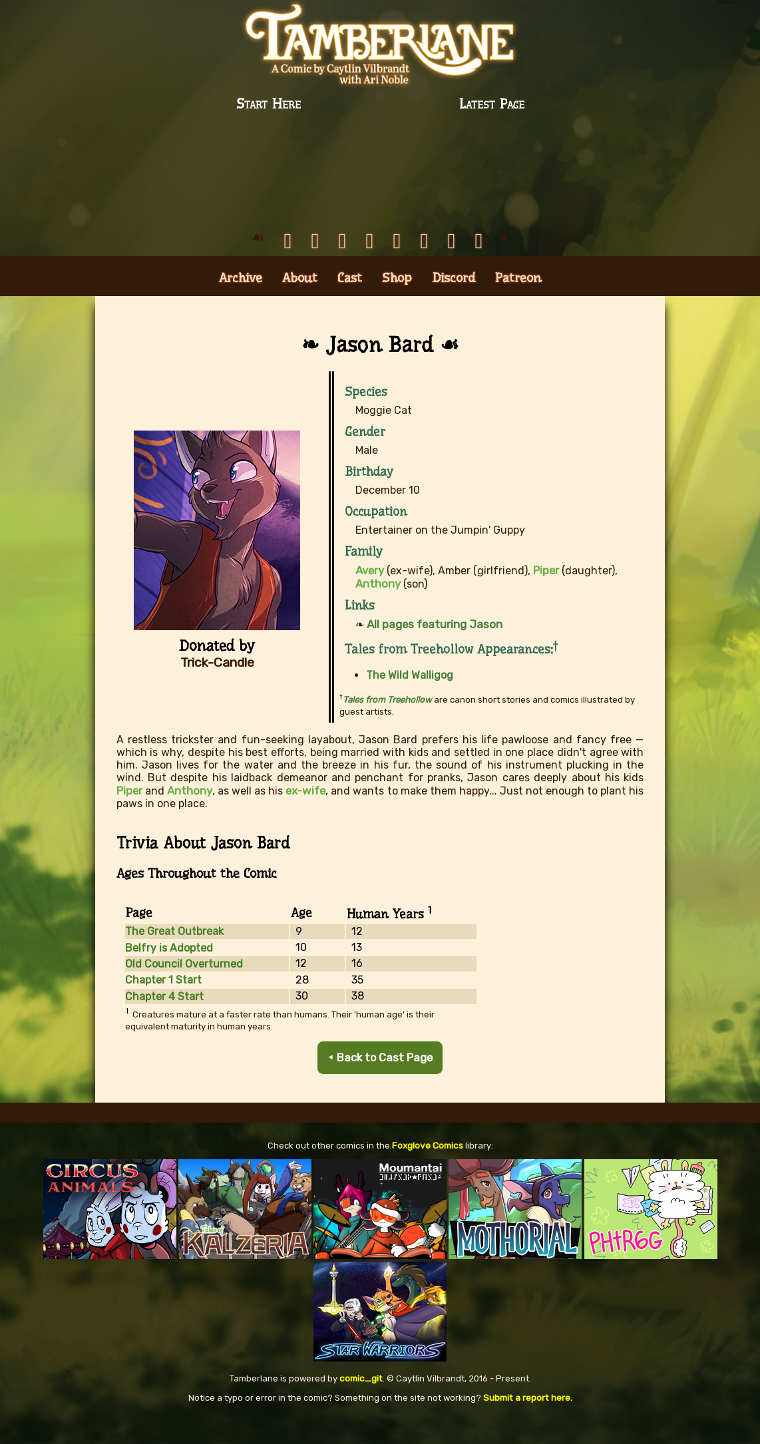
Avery (370, 598)
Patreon (518, 306)
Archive (240, 306)
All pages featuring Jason (431, 651)
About (299, 306)
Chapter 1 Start (163, 1006)
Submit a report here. (527, 1422)
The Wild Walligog (409, 702)
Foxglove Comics (427, 1171)
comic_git (360, 1403)
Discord (453, 306)
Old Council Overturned (184, 990)
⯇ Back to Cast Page (380, 1083)
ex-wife (304, 817)
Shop (397, 306)
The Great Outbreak (174, 957)
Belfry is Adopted (169, 974)
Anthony (188, 817)
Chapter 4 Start (164, 1022)
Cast (349, 306)
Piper (129, 817)
